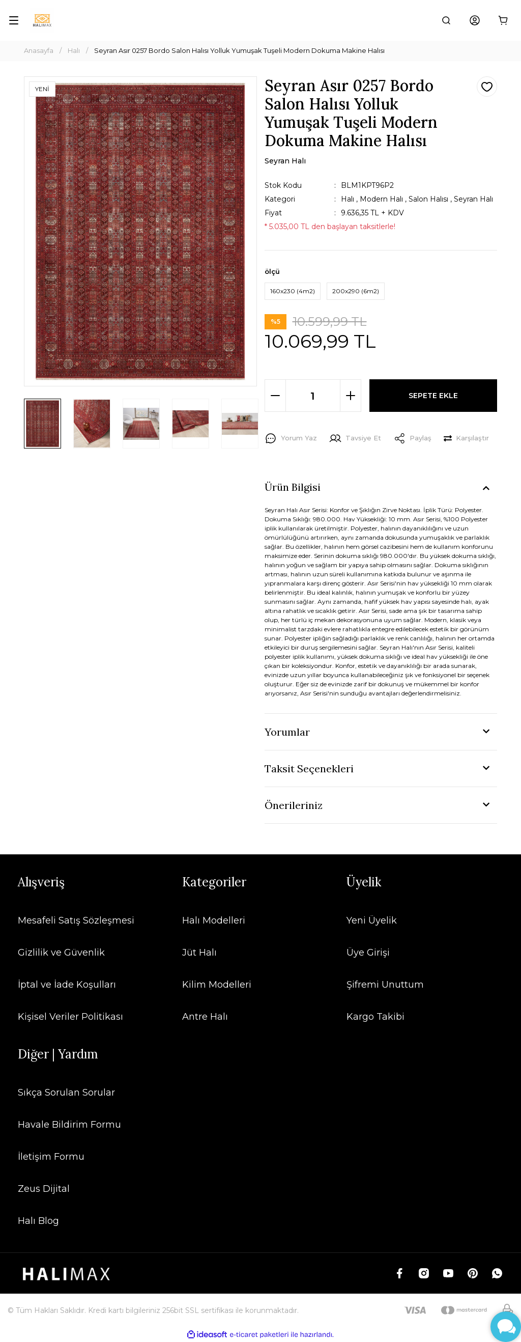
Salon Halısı (428, 199)
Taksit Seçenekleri (309, 768)
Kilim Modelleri (216, 984)
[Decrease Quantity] (275, 395)
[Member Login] (475, 20)
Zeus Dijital (44, 1188)
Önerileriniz (294, 805)
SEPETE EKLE (433, 395)
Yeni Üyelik (371, 920)
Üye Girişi (368, 952)
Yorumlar (287, 731)
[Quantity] (312, 395)
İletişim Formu (51, 1156)
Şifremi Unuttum (385, 984)
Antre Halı (205, 1016)
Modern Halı (381, 199)
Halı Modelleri (213, 920)
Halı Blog (38, 1220)
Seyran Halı (473, 199)
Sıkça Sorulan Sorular (66, 1092)
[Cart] (503, 20)
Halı (347, 199)
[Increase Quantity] (350, 395)
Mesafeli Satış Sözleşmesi (76, 920)
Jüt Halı (199, 952)
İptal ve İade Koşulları (67, 984)
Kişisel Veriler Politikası (70, 1016)
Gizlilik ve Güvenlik (61, 952)
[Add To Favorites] (487, 86)
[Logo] (42, 20)
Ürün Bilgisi (293, 487)
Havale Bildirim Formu (69, 1124)
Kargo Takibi (375, 1016)
